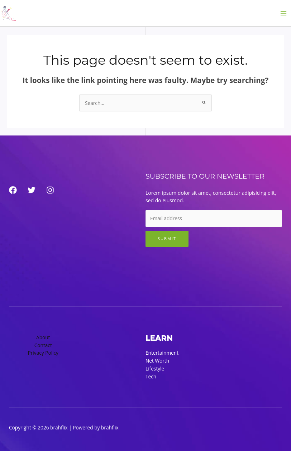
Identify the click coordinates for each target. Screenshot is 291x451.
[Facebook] (13, 190)
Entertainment (162, 352)
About (43, 337)
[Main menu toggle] (283, 13)
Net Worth (157, 360)
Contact (43, 345)
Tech (151, 376)
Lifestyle (155, 368)
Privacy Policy (43, 352)
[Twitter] (31, 190)
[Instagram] (50, 190)
